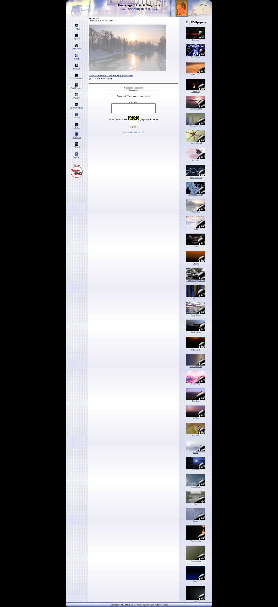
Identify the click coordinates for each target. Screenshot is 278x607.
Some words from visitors (133, 134)
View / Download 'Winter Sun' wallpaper (111, 75)
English (123, 9)
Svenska (155, 9)
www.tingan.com (139, 8)
